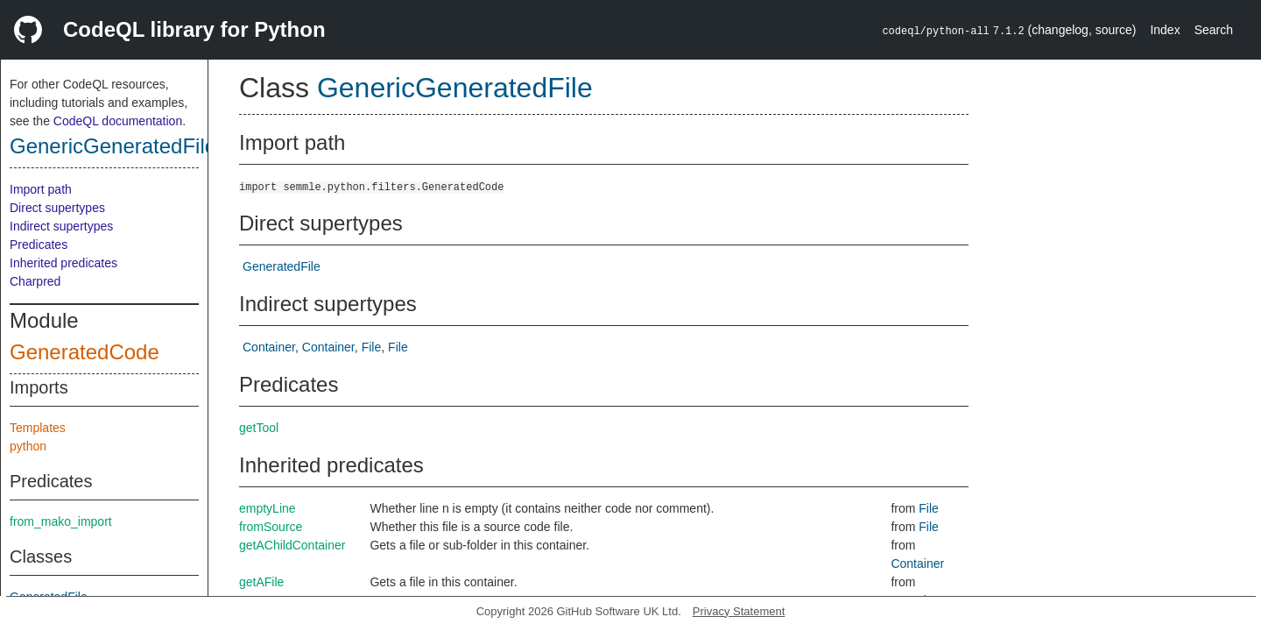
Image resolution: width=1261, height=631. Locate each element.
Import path (41, 189)
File (372, 347)
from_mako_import (61, 521)
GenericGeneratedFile (113, 146)
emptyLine (267, 508)
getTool (258, 428)
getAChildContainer (292, 545)
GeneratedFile (282, 266)
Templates (38, 428)
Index (1165, 30)
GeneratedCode (84, 352)
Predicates (38, 245)
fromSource (270, 527)
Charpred (35, 281)
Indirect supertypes (61, 226)
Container (269, 347)
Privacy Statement (739, 611)
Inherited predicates (63, 263)
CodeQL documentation (117, 121)
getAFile (261, 582)
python (28, 446)
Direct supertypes (57, 208)
